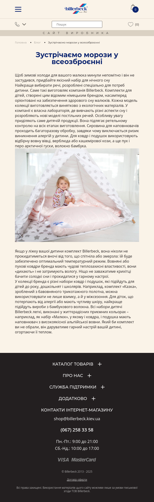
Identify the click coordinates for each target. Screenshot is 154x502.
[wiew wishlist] (130, 24)
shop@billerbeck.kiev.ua (77, 419)
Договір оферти (77, 479)
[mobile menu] (18, 9)
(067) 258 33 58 (77, 430)
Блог (37, 42)
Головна (21, 42)
